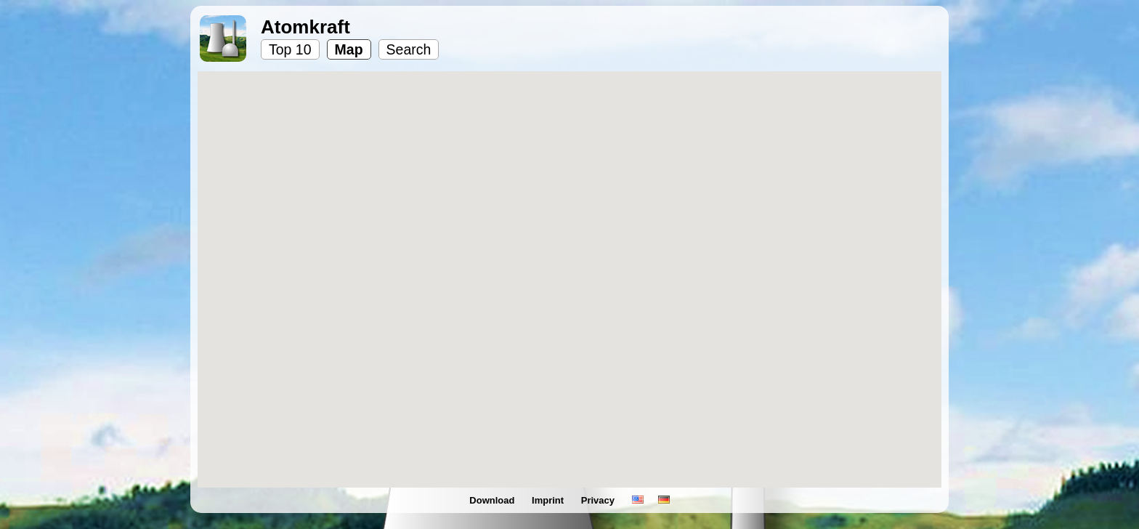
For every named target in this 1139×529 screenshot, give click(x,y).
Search (408, 49)
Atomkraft (305, 27)
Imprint (549, 500)
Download (493, 500)
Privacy (599, 500)
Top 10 (290, 49)
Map (349, 49)
